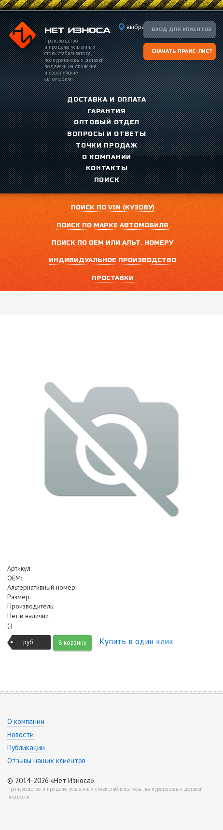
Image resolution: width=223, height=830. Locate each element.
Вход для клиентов (182, 29)
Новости (20, 734)
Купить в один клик (136, 641)
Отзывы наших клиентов (46, 760)
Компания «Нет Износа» (59, 36)
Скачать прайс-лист (182, 51)
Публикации (26, 747)
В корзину (72, 642)
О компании (25, 721)
